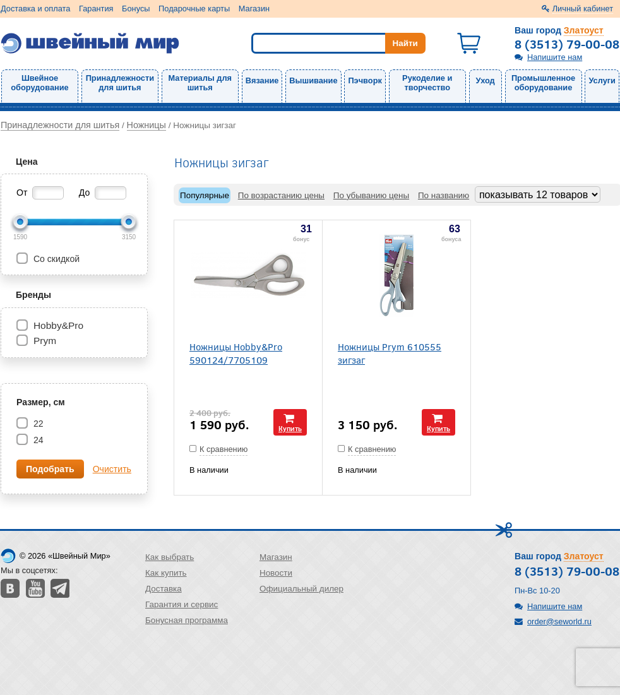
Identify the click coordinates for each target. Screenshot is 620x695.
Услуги (602, 80)
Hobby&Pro (58, 325)
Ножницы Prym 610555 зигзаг (389, 353)
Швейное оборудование (39, 82)
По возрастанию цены (281, 195)
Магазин (254, 8)
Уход (485, 80)
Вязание (262, 80)
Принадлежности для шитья (120, 82)
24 (37, 440)
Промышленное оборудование (543, 82)
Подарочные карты (194, 8)
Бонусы (136, 8)
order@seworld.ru (559, 621)
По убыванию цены (371, 195)
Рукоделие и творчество (427, 82)
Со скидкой (55, 259)
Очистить (112, 469)
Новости (275, 573)
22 (37, 424)
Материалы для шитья (200, 82)
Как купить (166, 573)
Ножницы (146, 125)
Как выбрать (169, 557)
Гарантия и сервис (181, 604)
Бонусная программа (186, 620)
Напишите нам (554, 57)
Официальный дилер (301, 588)
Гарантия (96, 8)
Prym (44, 340)
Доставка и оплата (35, 8)
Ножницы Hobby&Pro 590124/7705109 (235, 353)
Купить (290, 428)
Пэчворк (364, 80)
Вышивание (313, 80)
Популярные (204, 195)
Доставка (163, 588)
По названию (443, 195)
